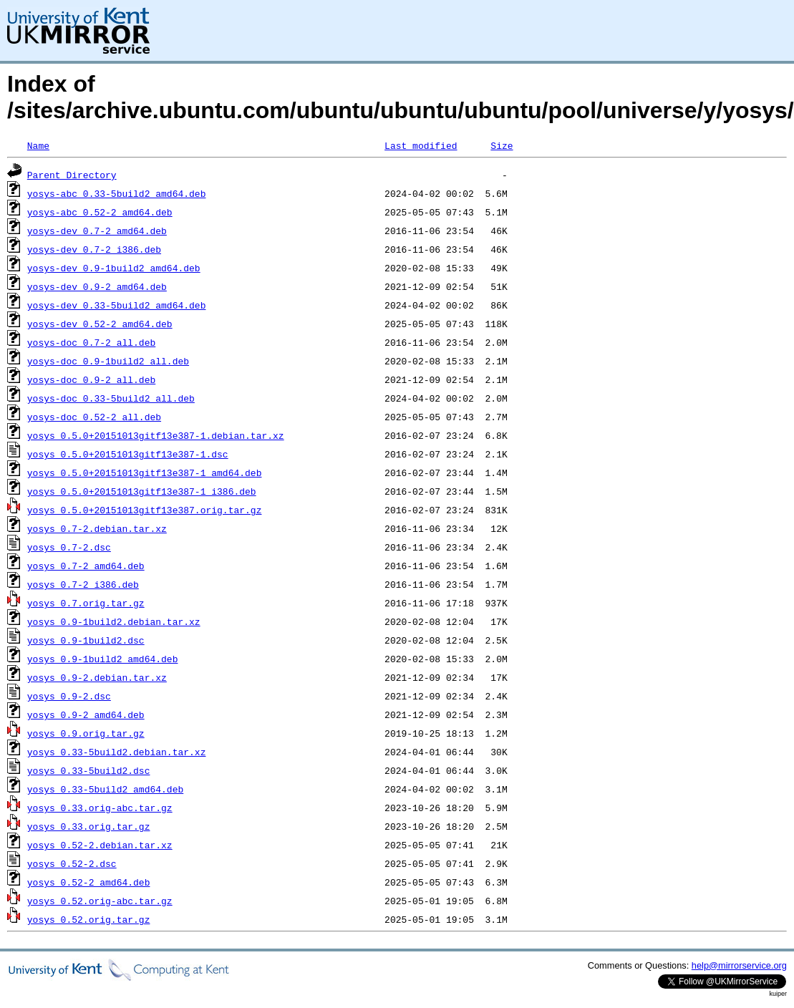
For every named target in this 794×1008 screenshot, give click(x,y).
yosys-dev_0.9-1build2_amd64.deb (113, 267)
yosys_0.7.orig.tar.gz (86, 602)
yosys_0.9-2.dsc (69, 695)
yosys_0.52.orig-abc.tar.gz (100, 900)
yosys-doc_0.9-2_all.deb (91, 379)
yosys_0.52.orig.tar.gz (88, 919)
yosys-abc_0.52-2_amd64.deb (100, 211)
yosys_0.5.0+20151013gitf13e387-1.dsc (127, 453)
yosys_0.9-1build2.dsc (86, 640)
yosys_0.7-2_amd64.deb (86, 565)
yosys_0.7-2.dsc (69, 547)
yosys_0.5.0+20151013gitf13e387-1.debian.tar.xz (155, 435)
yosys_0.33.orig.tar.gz (88, 826)
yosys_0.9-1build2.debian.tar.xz (113, 621)
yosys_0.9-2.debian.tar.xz (97, 677)
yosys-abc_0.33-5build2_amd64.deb (116, 193)
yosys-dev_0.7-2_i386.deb (94, 249)
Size (501, 145)
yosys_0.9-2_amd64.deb (86, 714)
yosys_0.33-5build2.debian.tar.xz (116, 751)
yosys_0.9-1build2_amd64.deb (102, 658)
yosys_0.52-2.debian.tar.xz (100, 844)
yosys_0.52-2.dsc (72, 863)
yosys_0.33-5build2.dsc (88, 770)
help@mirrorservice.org (739, 965)
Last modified (420, 145)
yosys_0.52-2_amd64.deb (88, 882)
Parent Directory (72, 174)
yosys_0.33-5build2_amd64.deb (105, 788)
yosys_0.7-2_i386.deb (83, 584)
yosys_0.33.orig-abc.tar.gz (100, 807)
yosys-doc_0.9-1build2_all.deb (108, 360)
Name (38, 145)
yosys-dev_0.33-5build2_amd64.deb (116, 305)
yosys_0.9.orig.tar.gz (86, 733)
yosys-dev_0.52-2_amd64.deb (100, 323)
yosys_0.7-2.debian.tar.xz (97, 528)
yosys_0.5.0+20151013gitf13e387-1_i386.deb (141, 491)
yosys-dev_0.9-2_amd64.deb (97, 286)
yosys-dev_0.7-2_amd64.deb (97, 230)
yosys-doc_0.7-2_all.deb (91, 342)
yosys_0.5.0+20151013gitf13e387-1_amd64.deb (144, 472)
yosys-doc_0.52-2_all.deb (94, 416)
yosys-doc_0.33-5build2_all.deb (111, 398)
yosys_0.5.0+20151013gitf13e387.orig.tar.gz (144, 509)
